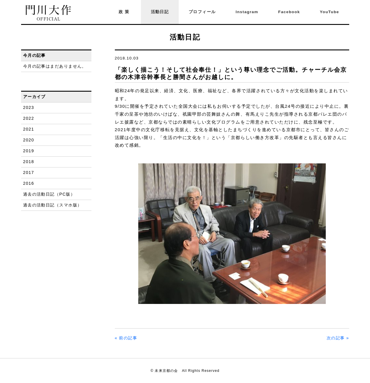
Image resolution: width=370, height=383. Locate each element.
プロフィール (202, 12)
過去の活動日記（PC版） (49, 194)
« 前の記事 (126, 338)
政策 (125, 12)
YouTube (329, 12)
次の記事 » (338, 338)
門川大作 (48, 13)
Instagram (247, 12)
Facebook (289, 12)
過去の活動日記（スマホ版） (52, 205)
